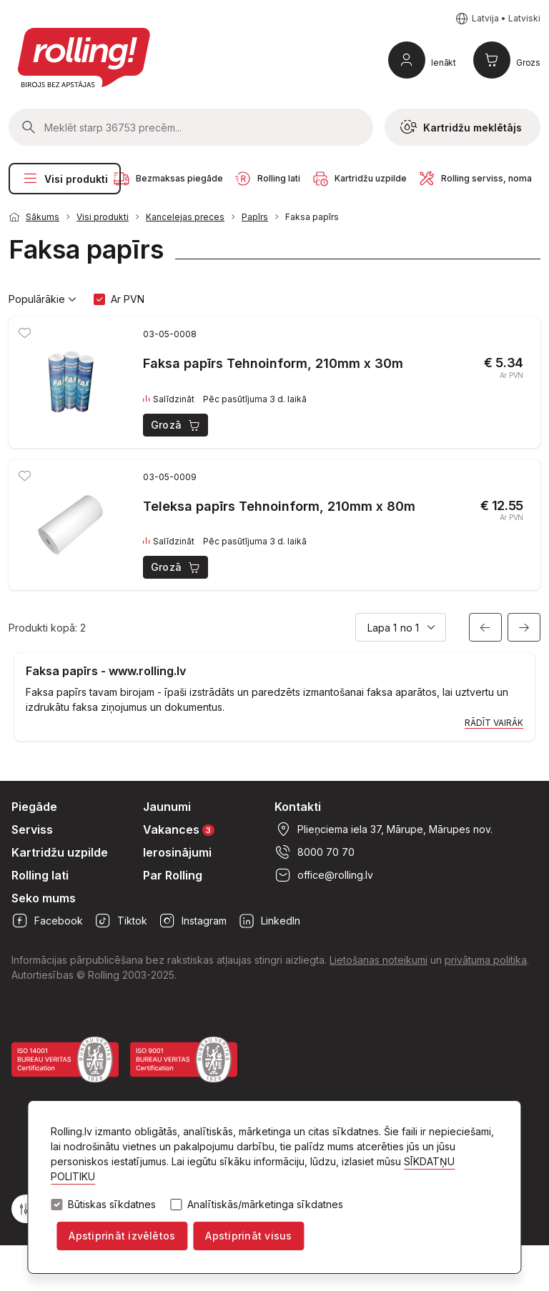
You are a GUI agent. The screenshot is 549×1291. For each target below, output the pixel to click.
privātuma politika (486, 960)
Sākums (42, 216)
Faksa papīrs (312, 216)
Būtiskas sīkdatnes (112, 1204)
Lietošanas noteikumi (378, 960)
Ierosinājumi (177, 852)
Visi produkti (64, 178)
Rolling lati (40, 875)
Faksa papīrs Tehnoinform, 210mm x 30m (273, 363)
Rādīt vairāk (494, 722)
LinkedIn (269, 920)
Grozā (176, 425)
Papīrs (255, 216)
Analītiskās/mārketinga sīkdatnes (265, 1204)
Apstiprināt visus (248, 1236)
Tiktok (120, 920)
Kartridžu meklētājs (461, 127)
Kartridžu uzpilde (59, 852)
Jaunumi (167, 806)
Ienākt (443, 62)
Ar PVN (127, 299)
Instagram (193, 920)
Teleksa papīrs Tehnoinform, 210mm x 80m (279, 506)
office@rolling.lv (323, 875)
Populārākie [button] (42, 299)
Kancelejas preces (185, 216)
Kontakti (297, 806)
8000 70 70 (314, 852)
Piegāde (34, 806)
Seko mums (43, 898)
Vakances (178, 829)
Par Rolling (172, 875)
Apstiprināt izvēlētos (122, 1236)
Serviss (32, 829)
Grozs (528, 62)
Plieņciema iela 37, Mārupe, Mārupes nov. (383, 829)
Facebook (47, 920)
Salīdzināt (168, 399)
